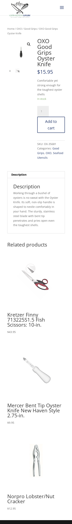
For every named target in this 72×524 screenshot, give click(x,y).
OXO (19, 28)
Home (10, 28)
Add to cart (51, 125)
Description (18, 174)
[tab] (36, 174)
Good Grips (30, 28)
